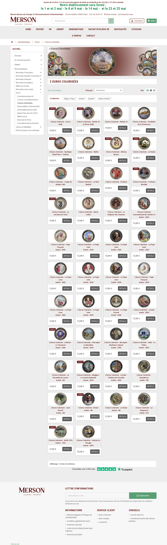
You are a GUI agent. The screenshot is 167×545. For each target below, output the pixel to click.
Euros (18, 93)
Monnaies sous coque (24, 89)
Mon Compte (104, 510)
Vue (142, 90)
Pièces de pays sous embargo (27, 130)
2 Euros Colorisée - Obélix (88, 152)
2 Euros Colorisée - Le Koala (116, 408)
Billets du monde (22, 86)
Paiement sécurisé (74, 516)
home (28, 29)
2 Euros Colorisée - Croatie (144, 310)
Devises (17, 56)
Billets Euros (22, 116)
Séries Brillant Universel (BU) (28, 106)
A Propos (76, 35)
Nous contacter (105, 506)
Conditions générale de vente (78, 513)
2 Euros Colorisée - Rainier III (116, 122)
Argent (17, 64)
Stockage (136, 29)
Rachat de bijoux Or (98, 29)
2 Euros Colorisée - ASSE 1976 (60, 440)
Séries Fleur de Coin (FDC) (27, 113)
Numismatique (20, 69)
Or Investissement (22, 60)
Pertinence (100, 90)
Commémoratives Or (25, 96)
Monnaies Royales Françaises (28, 76)
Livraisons (103, 514)
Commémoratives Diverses (28, 123)
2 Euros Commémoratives (27, 100)
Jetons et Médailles (23, 127)
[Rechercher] (82, 21)
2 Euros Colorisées (24, 103)
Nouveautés (120, 29)
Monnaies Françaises (24, 73)
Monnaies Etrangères (24, 83)
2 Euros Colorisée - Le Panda (144, 152)
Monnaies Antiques (23, 79)
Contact (90, 35)
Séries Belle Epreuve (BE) (27, 110)
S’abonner (143, 487)
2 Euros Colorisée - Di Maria (116, 182)
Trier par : (89, 90)
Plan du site (15, 535)
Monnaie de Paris (24, 120)
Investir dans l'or (137, 506)
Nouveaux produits (74, 526)
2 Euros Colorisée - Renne (88, 408)
